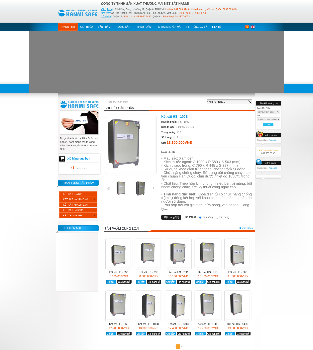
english (253, 27)
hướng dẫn (123, 27)
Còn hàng (207, 217)
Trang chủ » (112, 102)
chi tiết (111, 282)
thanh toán (143, 27)
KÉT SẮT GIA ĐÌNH (73, 194)
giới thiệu (86, 27)
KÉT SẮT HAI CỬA (73, 210)
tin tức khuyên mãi (168, 27)
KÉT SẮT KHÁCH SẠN (75, 204)
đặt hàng (171, 217)
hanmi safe (79, 104)
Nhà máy (106, 13)
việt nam (247, 27)
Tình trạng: (189, 217)
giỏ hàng (124, 282)
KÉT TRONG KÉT (72, 215)
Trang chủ (67, 27)
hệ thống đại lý (196, 27)
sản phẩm (104, 27)
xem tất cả (247, 228)
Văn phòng (107, 9)
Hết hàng (224, 217)
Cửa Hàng (106, 16)
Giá (258, 115)
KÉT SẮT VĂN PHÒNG (75, 199)
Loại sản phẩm (264, 108)
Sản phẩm (123, 102)
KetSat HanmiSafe (78, 12)
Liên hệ (216, 27)
